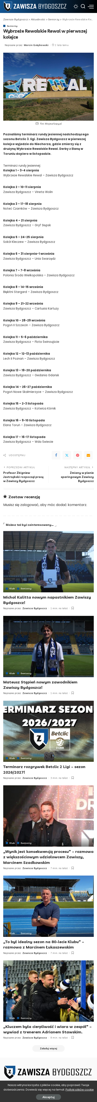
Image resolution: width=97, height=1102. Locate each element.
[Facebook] (56, 455)
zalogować (29, 504)
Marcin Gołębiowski (36, 45)
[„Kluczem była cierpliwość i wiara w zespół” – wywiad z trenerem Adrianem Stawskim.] (48, 991)
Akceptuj (48, 1097)
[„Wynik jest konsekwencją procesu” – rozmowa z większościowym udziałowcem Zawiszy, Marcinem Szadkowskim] (48, 816)
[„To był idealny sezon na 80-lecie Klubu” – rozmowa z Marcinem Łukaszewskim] (48, 906)
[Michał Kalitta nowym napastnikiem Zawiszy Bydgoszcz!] (48, 561)
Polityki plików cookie (80, 1089)
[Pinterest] (77, 455)
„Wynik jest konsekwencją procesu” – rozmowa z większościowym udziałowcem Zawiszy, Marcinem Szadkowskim (48, 857)
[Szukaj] (83, 6)
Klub (12, 588)
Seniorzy (12, 26)
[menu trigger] (91, 6)
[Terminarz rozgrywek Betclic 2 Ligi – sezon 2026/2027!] (48, 731)
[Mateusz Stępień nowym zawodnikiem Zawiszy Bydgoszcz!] (48, 646)
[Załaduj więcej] (48, 1048)
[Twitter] (67, 455)
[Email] (88, 455)
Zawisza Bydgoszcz (34, 608)
